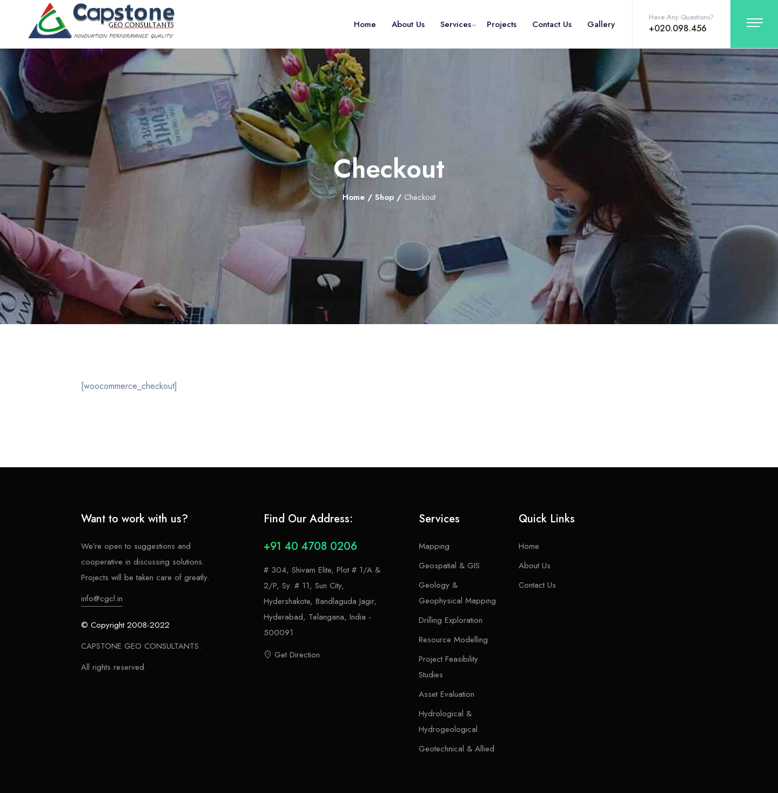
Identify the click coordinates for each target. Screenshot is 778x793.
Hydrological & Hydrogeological (448, 721)
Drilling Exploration (450, 620)
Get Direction (292, 655)
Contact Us (552, 24)
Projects (502, 24)
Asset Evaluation (446, 694)
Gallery (601, 24)
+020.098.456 (678, 28)
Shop (384, 197)
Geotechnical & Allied (456, 749)
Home (365, 24)
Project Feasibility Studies (448, 667)
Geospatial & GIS (449, 566)
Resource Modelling (453, 640)
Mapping (434, 546)
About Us (408, 24)
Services (455, 24)
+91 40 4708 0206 (310, 546)
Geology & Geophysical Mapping (457, 593)
